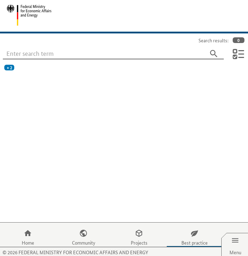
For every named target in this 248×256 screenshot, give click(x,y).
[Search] (214, 54)
